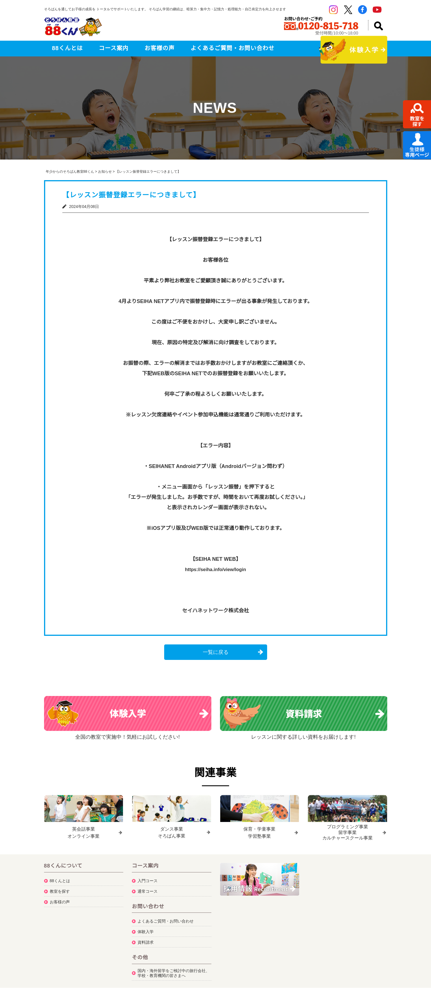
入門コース (148, 879)
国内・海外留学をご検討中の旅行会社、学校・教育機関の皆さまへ (174, 971)
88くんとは (67, 48)
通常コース (148, 889)
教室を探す (60, 889)
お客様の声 (159, 48)
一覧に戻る (216, 652)
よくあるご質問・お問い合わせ (232, 48)
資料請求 (146, 941)
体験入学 (146, 930)
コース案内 (114, 48)
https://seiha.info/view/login (215, 569)
